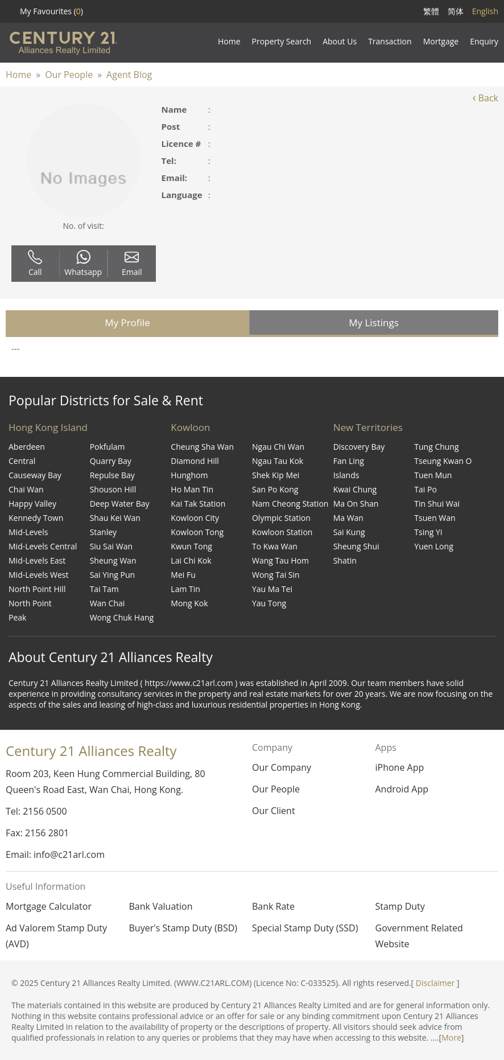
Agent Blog (129, 74)
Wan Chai (107, 603)
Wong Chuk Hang (122, 617)
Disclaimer (435, 982)
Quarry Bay (110, 460)
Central (22, 460)
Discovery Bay (359, 446)
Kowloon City (195, 517)
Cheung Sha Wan (202, 446)
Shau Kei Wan (115, 517)
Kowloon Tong (197, 532)
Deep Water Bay (120, 503)
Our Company (281, 767)
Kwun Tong (191, 546)
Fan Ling (348, 460)
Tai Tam (104, 589)
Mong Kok (189, 603)
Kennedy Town (36, 517)
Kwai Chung (355, 489)
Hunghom (189, 475)
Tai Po (425, 489)
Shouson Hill (113, 489)
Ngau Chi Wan (278, 446)
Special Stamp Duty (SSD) (305, 928)
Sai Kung (349, 532)
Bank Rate (273, 906)
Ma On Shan (356, 503)
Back (485, 98)
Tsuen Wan (434, 517)
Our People (69, 74)
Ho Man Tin (192, 489)
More (451, 1037)
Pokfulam (107, 446)
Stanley (103, 532)
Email (132, 263)
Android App (401, 789)
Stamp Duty (400, 906)
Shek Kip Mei (275, 475)
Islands (346, 475)
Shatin (345, 560)
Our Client (273, 810)
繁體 (431, 11)
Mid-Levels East (37, 560)
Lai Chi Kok (191, 560)
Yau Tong (269, 603)
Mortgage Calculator (49, 906)
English (485, 11)
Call (35, 263)
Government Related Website (419, 936)
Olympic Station (281, 517)
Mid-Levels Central (43, 546)
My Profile (127, 322)
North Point (30, 603)
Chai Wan (26, 489)
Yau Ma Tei (272, 589)
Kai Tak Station (198, 503)
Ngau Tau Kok (277, 460)
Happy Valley (32, 503)
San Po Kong (275, 489)
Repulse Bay (112, 475)
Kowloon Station (282, 532)
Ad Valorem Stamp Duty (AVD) (56, 936)
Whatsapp (83, 263)
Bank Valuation (161, 906)
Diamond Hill (195, 460)
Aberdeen (27, 446)
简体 (456, 11)
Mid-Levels (28, 532)
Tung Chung (436, 446)
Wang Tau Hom (280, 560)
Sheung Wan (113, 560)
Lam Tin (185, 589)
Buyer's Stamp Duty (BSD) (183, 928)
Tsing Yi (428, 532)
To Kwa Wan (275, 546)
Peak (17, 617)
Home (18, 74)
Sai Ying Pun (112, 574)
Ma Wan (348, 517)
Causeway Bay (35, 475)
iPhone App (399, 767)
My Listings (374, 322)
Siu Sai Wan (111, 546)
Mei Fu (183, 574)
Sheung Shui (356, 546)
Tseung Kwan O (443, 460)
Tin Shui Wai (437, 503)
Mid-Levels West (39, 574)
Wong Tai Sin (276, 574)
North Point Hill (37, 589)
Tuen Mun (433, 475)
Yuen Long (433, 546)
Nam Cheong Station (290, 503)
